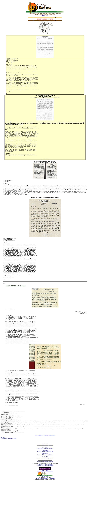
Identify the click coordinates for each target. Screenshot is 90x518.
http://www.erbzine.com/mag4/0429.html (45, 481)
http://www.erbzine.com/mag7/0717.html (45, 478)
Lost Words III (45, 483)
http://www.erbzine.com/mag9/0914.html (45, 498)
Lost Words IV (45, 480)
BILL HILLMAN (45, 509)
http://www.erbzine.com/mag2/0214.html (45, 491)
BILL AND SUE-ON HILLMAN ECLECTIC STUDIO (45, 511)
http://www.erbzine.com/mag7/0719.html (8, 471)
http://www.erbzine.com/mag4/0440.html (45, 488)
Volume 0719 (45, 15)
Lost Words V (45, 477)
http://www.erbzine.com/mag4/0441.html (45, 484)
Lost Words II (45, 487)
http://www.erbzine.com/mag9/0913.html (45, 497)
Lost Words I (45, 490)
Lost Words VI (3, 470)
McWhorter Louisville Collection (45, 493)
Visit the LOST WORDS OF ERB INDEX (45, 468)
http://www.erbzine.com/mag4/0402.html (45, 494)
